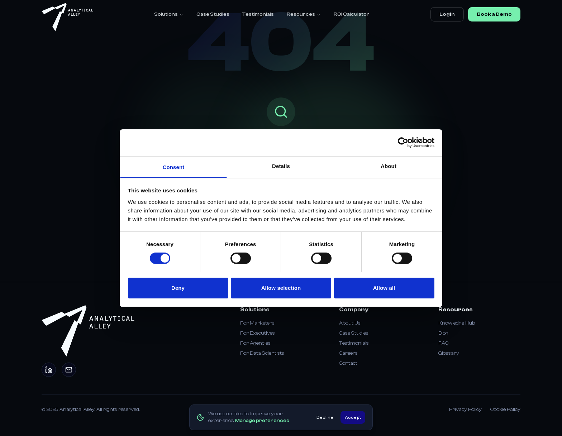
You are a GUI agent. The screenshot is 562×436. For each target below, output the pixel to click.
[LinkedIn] (49, 370)
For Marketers (257, 323)
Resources (304, 14)
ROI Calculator (352, 14)
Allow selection (281, 288)
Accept (353, 417)
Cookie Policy (505, 409)
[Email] (69, 370)
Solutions (169, 14)
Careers (348, 353)
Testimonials (258, 14)
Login (447, 14)
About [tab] (388, 166)
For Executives (257, 333)
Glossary (448, 353)
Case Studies (212, 14)
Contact (348, 363)
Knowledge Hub (456, 323)
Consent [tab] (174, 167)
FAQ (443, 343)
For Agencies (255, 343)
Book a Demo (494, 14)
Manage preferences (262, 420)
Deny (178, 288)
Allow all (384, 288)
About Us (350, 323)
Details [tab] (281, 166)
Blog (443, 333)
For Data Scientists (262, 353)
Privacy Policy (465, 409)
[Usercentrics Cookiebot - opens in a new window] (403, 142)
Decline (324, 417)
